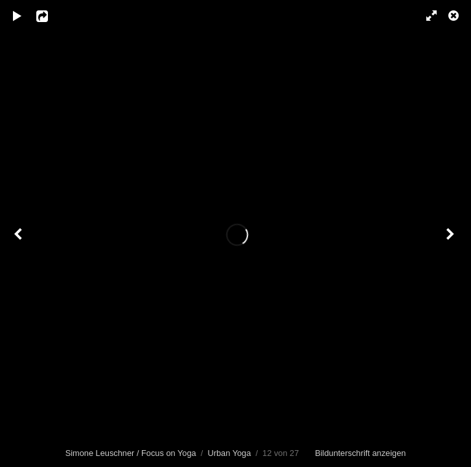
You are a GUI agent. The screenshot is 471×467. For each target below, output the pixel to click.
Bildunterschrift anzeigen (360, 453)
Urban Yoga (229, 453)
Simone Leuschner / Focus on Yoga (130, 453)
